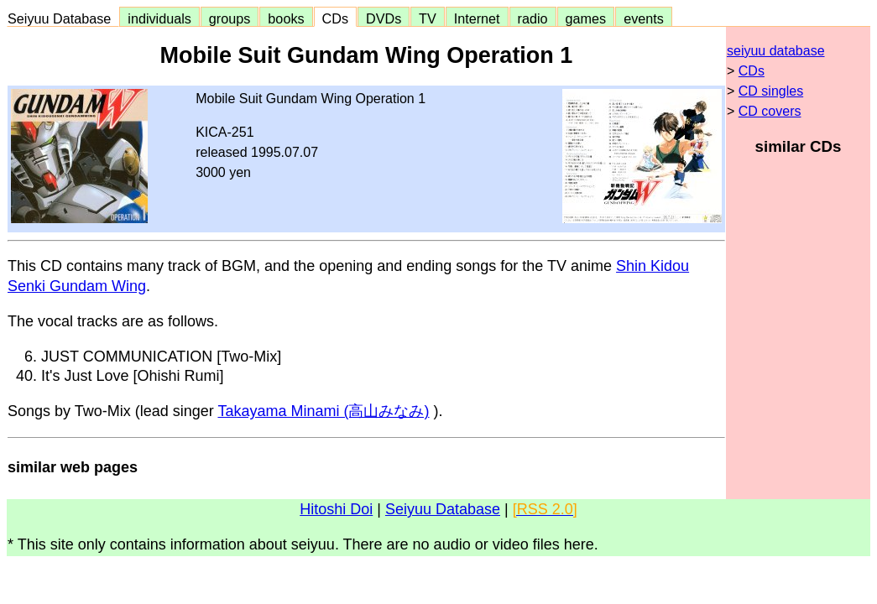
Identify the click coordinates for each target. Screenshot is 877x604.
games (586, 18)
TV (427, 18)
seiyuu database (776, 51)
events (643, 18)
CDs (335, 18)
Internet (477, 18)
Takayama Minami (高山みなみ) (323, 411)
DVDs (383, 18)
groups (229, 18)
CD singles (771, 91)
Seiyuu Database (63, 18)
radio (533, 18)
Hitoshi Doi (336, 509)
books (285, 18)
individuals (159, 18)
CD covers (770, 111)
